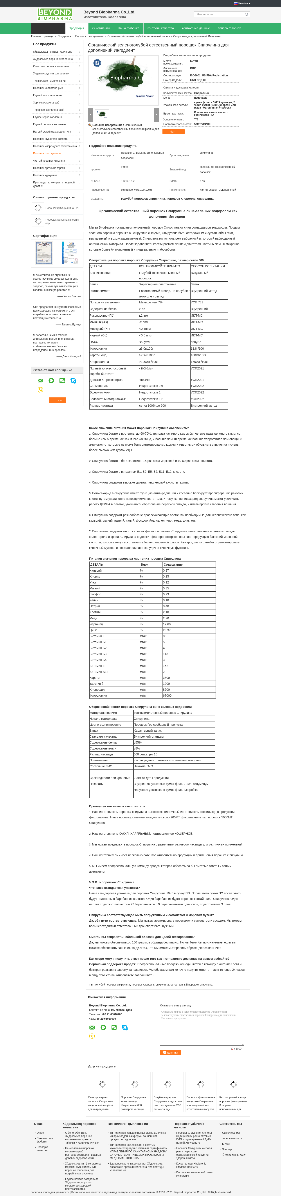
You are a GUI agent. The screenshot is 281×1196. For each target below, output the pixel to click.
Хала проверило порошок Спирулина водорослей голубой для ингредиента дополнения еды (100, 1105)
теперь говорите (229, 28)
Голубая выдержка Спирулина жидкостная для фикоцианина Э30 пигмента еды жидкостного (168, 1105)
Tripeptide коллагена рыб (48, 109)
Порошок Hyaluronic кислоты (50, 138)
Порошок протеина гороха (49, 168)
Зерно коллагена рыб (46, 102)
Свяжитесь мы (231, 1132)
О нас (40, 1132)
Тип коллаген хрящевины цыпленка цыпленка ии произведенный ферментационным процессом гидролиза (138, 1136)
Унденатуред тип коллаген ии (51, 73)
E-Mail (226, 1143)
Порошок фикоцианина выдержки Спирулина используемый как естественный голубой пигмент (201, 1105)
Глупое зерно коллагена (48, 117)
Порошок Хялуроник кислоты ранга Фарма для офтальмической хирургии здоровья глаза (194, 1153)
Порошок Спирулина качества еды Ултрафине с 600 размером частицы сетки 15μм (133, 1105)
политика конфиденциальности (50, 1192)
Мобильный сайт (233, 1155)
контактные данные (196, 28)
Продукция (76, 28)
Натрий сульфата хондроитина (52, 131)
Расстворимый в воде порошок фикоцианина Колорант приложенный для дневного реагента (233, 1105)
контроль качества (161, 28)
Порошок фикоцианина (89, 36)
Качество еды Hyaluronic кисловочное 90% (191, 1165)
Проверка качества (43, 1149)
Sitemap (227, 1149)
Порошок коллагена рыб (48, 88)
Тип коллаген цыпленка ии (49, 80)
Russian (243, 3)
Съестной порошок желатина (51, 66)
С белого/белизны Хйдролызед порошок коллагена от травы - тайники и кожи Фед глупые (82, 1137)
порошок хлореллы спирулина (150, 984)
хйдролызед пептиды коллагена (52, 51)
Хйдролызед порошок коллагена (53, 59)
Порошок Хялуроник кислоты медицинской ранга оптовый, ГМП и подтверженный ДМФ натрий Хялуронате (194, 1137)
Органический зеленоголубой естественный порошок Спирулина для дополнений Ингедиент (125, 129)
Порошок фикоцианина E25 (62, 208)
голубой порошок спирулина (112, 984)
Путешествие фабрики (45, 1140)
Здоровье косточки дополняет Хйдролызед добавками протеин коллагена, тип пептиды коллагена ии (137, 1167)
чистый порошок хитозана (49, 160)
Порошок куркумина (45, 175)
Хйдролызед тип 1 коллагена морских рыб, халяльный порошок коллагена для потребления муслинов (83, 1168)
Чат (175, 131)
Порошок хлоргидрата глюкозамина (55, 146)
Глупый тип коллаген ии (47, 95)
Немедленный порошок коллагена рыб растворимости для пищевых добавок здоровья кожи (83, 1153)
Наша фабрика (128, 28)
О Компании (101, 28)
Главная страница (42, 36)
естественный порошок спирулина (192, 984)
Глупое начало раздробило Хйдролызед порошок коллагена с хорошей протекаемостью (81, 1184)
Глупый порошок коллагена (50, 124)
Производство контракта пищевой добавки (54, 184)
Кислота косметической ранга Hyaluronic (194, 1174)
